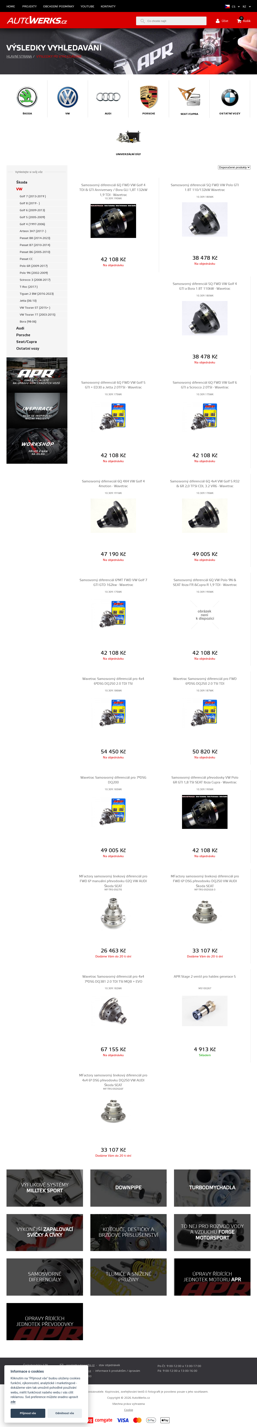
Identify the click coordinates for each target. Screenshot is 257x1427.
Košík (243, 20)
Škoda (21, 182)
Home (11, 6)
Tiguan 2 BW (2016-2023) (37, 294)
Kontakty (108, 6)
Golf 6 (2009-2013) (32, 210)
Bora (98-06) (28, 321)
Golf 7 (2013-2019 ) (33, 196)
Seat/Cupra (26, 342)
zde (13, 1402)
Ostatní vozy (27, 348)
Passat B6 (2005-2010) (35, 252)
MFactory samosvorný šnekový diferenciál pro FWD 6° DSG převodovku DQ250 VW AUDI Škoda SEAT (205, 881)
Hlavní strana (19, 56)
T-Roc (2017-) (29, 287)
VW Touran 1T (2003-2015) (37, 314)
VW (19, 189)
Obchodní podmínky (58, 6)
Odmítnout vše (64, 1413)
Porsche (23, 335)
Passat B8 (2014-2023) (35, 238)
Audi (20, 328)
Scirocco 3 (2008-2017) (35, 280)
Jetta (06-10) (28, 301)
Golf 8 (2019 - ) (30, 203)
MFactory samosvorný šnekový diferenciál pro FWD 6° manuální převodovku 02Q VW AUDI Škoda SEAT (113, 881)
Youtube (87, 6)
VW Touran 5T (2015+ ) (35, 307)
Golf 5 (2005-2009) (32, 217)
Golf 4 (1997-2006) (32, 224)
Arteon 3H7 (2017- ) (33, 231)
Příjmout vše (28, 1413)
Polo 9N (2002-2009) (34, 273)
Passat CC (26, 259)
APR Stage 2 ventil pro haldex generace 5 (205, 977)
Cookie (128, 1410)
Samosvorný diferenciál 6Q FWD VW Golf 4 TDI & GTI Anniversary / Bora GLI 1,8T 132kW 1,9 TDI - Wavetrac (113, 190)
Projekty (29, 6)
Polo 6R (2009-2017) (34, 266)
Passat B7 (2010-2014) (35, 245)
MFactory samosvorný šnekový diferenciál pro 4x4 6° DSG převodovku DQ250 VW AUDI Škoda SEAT (113, 1080)
